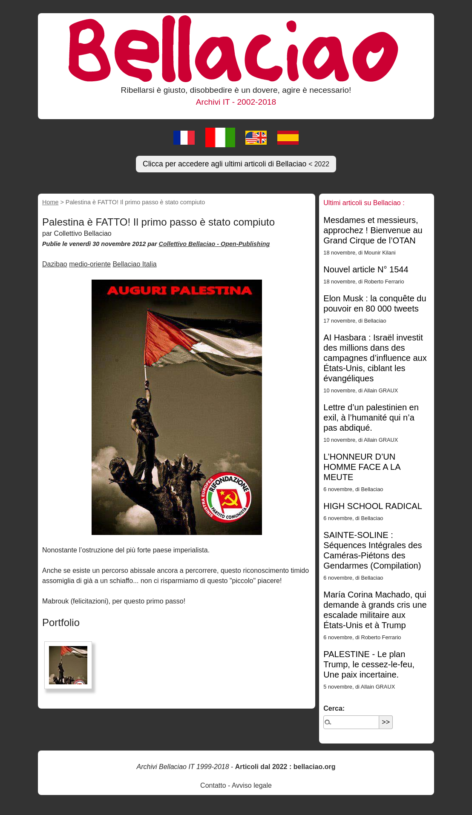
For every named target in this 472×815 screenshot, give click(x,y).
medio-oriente (90, 264)
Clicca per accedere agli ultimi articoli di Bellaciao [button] (236, 164)
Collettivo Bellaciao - (190, 243)
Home (50, 202)
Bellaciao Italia (134, 264)
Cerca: (334, 708)
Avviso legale (252, 785)
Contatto (213, 785)
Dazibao (54, 264)
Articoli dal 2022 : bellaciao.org (285, 766)
